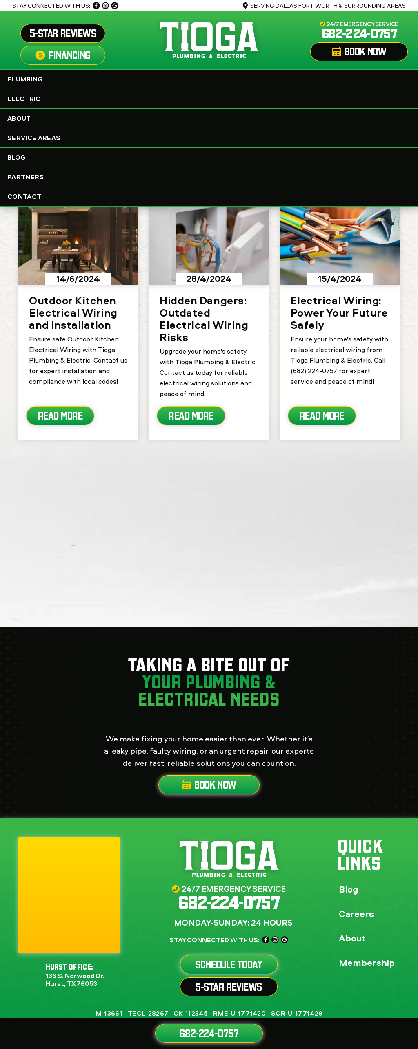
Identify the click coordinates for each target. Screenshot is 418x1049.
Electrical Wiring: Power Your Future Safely (339, 312)
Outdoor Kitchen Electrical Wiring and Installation (73, 312)
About (211, 118)
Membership (367, 963)
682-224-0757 (359, 33)
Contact (24, 196)
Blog (16, 157)
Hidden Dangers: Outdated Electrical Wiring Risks (204, 318)
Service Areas (211, 137)
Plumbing (211, 79)
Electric (211, 98)
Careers (356, 914)
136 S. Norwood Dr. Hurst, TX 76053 (75, 979)
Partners (211, 176)
